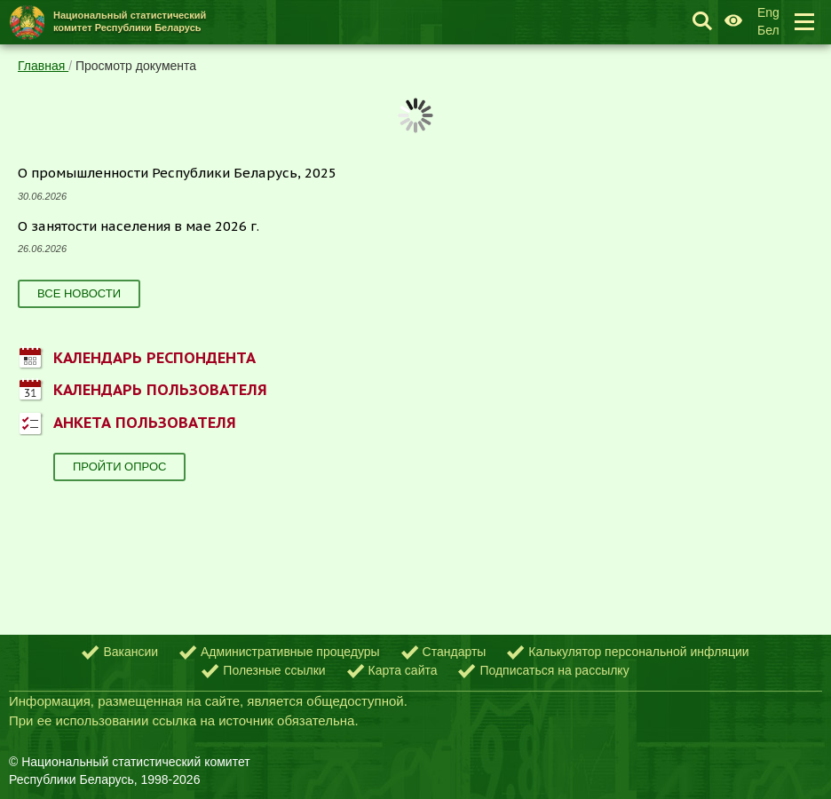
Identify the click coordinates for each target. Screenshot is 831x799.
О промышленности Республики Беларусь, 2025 (177, 172)
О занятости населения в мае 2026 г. (138, 226)
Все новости (79, 293)
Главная (43, 66)
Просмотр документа (135, 66)
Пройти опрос (119, 466)
